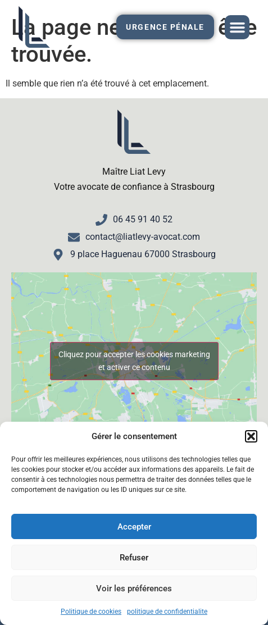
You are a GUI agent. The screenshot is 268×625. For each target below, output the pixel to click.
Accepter (134, 527)
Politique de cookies (91, 611)
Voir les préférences (134, 588)
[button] (251, 436)
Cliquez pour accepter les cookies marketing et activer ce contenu (134, 361)
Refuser (134, 558)
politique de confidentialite (167, 611)
